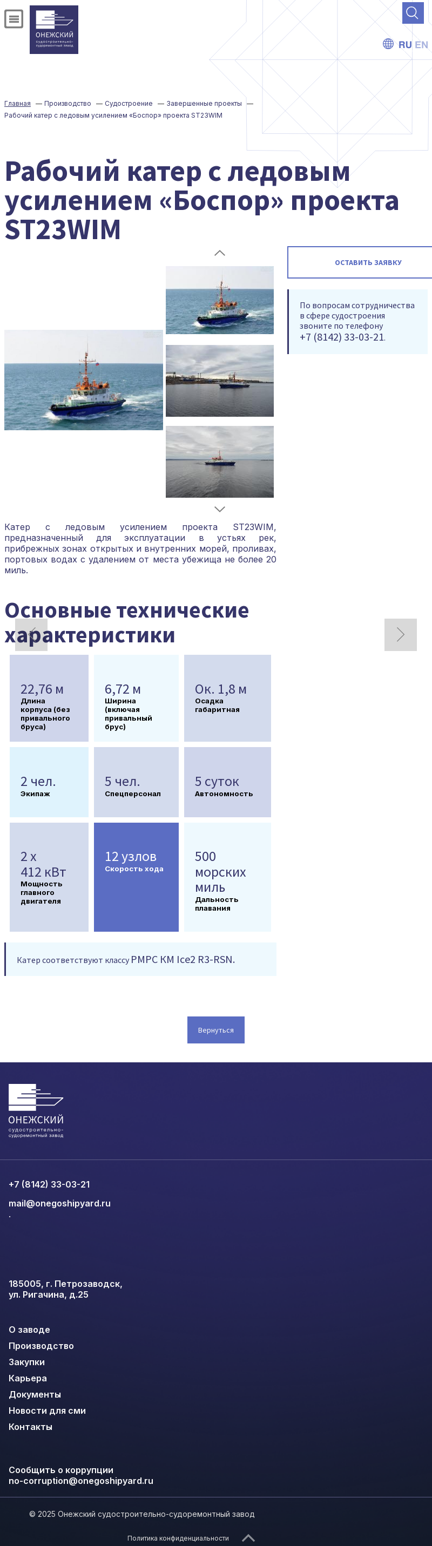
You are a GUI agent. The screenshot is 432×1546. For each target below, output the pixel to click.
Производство (41, 1345)
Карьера (28, 1378)
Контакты (30, 1426)
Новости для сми (47, 1410)
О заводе (29, 1329)
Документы (35, 1394)
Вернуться (216, 1030)
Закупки (27, 1362)
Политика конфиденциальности (178, 1538)
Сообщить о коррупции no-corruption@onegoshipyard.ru (81, 1475)
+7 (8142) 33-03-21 (49, 1184)
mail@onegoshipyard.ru (60, 1203)
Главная (17, 103)
